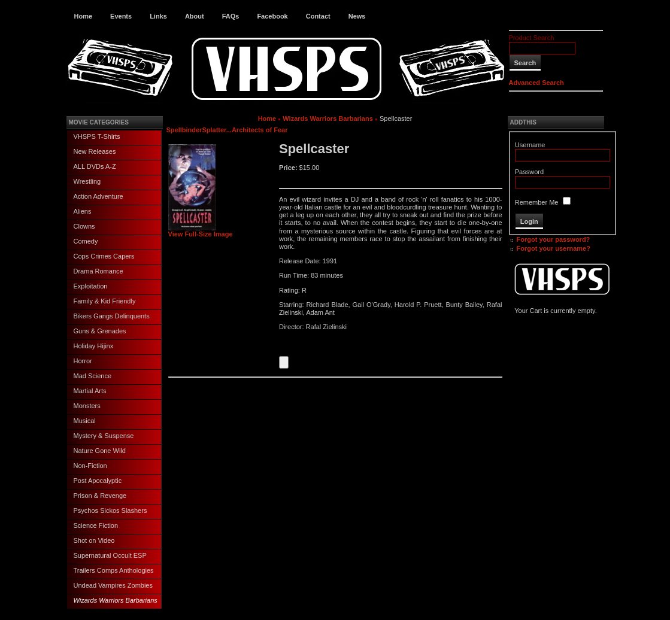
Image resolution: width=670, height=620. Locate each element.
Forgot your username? (553, 248)
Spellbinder (184, 129)
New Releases (95, 151)
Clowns (84, 226)
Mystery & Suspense (104, 435)
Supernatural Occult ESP (110, 555)
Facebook (272, 16)
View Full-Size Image (200, 231)
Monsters (87, 405)
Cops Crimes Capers (104, 256)
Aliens (83, 211)
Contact (318, 16)
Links (158, 16)
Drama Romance (98, 271)
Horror (83, 360)
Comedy (86, 241)
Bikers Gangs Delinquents (112, 316)
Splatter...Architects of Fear (244, 129)
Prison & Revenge (100, 495)
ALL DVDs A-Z (95, 166)
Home (83, 16)
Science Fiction (96, 525)
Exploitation (91, 286)
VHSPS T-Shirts (97, 136)
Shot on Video (94, 540)
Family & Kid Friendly (105, 301)
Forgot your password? (553, 239)
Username (530, 144)
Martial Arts (90, 390)
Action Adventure (98, 196)
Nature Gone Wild (100, 450)
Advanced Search (536, 82)
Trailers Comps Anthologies (114, 570)
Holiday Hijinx (94, 345)
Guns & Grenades (100, 331)
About (194, 16)
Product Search (531, 37)
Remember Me (537, 202)
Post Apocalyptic (98, 480)
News (357, 16)
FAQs (230, 16)
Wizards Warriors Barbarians (115, 600)
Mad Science (93, 375)
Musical (85, 420)
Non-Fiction (90, 465)
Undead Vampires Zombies (113, 585)
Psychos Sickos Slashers (110, 510)
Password (529, 171)
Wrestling (87, 181)
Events (121, 16)
